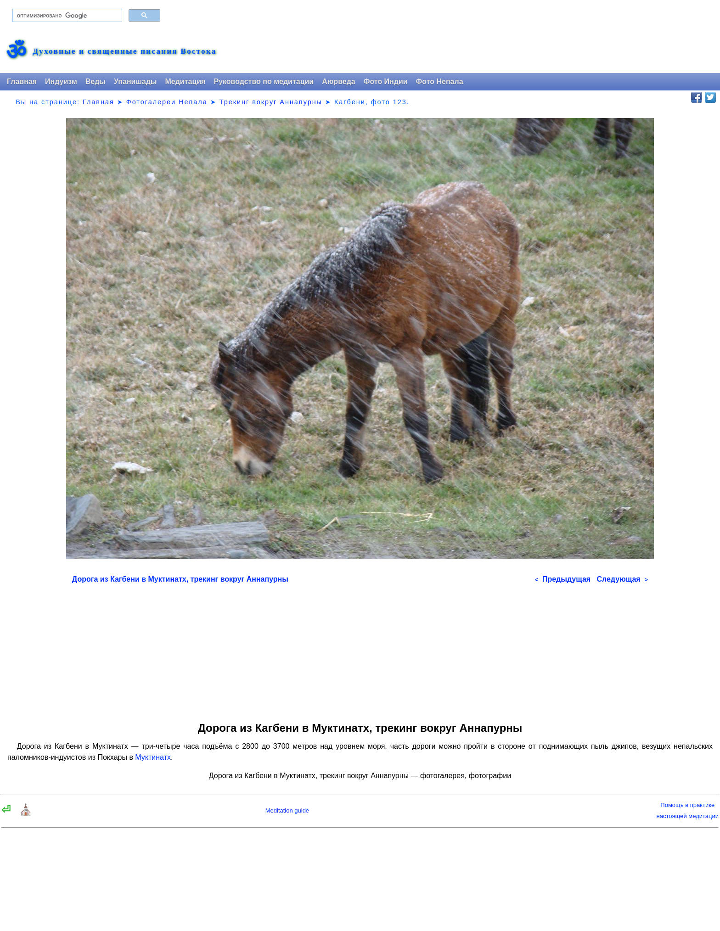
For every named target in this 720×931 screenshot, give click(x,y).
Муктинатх (153, 757)
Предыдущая (562, 579)
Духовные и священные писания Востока (124, 51)
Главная (22, 81)
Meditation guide (287, 810)
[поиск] (66, 15)
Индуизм (61, 81)
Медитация (185, 81)
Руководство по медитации (264, 81)
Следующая (622, 579)
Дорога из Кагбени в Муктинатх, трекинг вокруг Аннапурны (180, 579)
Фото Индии (386, 81)
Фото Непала (439, 81)
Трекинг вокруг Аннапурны (270, 102)
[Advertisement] (360, 649)
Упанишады (135, 81)
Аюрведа (338, 81)
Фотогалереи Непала (167, 102)
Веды (95, 81)
